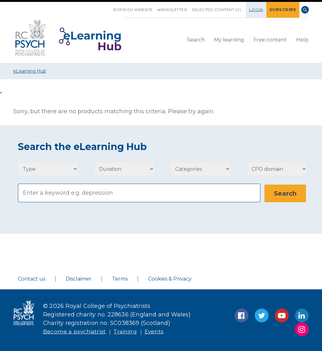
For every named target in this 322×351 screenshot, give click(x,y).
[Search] (139, 193)
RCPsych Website (135, 9)
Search (305, 10)
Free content (270, 39)
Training (127, 331)
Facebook (241, 315)
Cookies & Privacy (170, 279)
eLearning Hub (29, 71)
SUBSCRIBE (284, 9)
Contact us (31, 279)
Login (258, 9)
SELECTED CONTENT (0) (218, 9)
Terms (120, 279)
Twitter (262, 315)
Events (157, 331)
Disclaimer (79, 279)
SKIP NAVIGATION (111, 7)
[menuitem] (195, 40)
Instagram (302, 329)
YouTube (282, 315)
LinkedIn (302, 315)
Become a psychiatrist (75, 331)
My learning (229, 39)
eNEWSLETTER (175, 9)
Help (302, 39)
